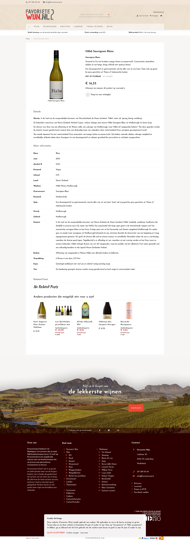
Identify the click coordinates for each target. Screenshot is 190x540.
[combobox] (95, 14)
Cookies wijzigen (73, 533)
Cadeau (69, 496)
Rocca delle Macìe (109, 464)
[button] (98, 94)
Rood (71, 458)
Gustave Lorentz (108, 491)
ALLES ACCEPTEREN (56, 533)
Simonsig (105, 455)
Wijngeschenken (75, 470)
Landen (69, 482)
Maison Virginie (108, 476)
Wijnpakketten (74, 473)
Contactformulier (73, 502)
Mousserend (73, 464)
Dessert (72, 461)
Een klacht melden (141, 492)
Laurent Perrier (108, 467)
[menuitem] (109, 26)
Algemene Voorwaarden (32, 538)
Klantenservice (159, 12)
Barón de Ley (107, 458)
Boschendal (106, 479)
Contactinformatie (73, 499)
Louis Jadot (106, 473)
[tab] (96, 112)
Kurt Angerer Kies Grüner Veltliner (40, 324)
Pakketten (70, 493)
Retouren (137, 483)
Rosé (71, 467)
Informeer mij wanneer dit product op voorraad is (105, 88)
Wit (70, 455)
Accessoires (70, 490)
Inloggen (155, 16)
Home (28, 39)
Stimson (105, 482)
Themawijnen (71, 485)
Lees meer (86, 533)
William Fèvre (107, 470)
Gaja (104, 461)
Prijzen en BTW (140, 489)
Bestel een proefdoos (77, 476)
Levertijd (137, 486)
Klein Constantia (108, 488)
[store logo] (40, 14)
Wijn (68, 452)
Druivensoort (71, 479)
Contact (136, 443)
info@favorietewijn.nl (145, 476)
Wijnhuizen (103, 449)
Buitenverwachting (109, 485)
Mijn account (143, 16)
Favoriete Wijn (72, 449)
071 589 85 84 (143, 472)
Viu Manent (106, 452)
